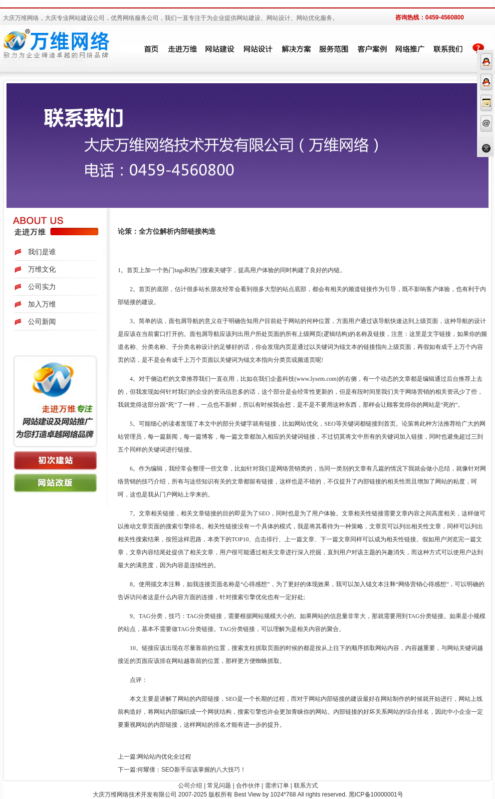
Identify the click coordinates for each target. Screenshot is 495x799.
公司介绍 (190, 785)
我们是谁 (42, 252)
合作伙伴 (248, 785)
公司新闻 (42, 321)
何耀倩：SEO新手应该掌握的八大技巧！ (191, 769)
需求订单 (277, 785)
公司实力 (42, 287)
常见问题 (219, 785)
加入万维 (42, 304)
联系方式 (306, 785)
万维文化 (42, 269)
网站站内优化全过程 (164, 756)
